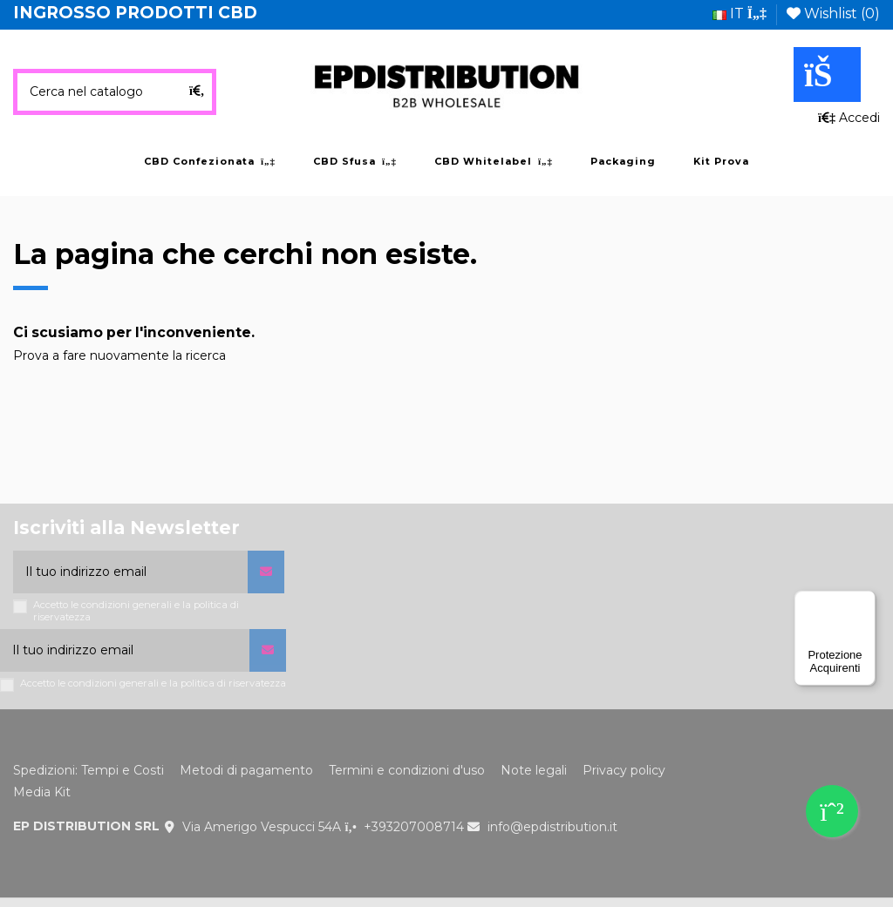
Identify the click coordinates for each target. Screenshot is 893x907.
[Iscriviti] (266, 572)
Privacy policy (624, 770)
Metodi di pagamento (246, 770)
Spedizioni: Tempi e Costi (88, 770)
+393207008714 (414, 827)
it (739, 13)
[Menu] (865, 601)
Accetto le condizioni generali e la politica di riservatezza (136, 610)
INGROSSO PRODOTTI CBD (135, 13)
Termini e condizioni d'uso (407, 770)
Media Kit (42, 792)
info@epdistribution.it (552, 827)
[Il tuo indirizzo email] (130, 572)
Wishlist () (833, 13)
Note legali (534, 770)
